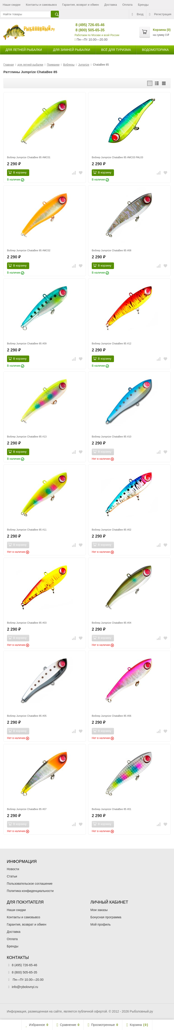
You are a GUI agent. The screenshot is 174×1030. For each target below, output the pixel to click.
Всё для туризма (116, 50)
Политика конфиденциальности (30, 891)
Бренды (143, 4)
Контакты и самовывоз (41, 4)
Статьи (12, 876)
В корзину (17, 172)
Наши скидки (11, 4)
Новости (13, 869)
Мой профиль (100, 924)
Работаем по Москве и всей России (97, 35)
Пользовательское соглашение (30, 883)
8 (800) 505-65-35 (86, 30)
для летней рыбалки (23, 50)
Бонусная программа (105, 917)
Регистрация (160, 14)
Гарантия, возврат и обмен (80, 4)
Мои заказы (99, 910)
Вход (137, 14)
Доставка (110, 4)
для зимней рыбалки (71, 50)
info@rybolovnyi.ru (25, 987)
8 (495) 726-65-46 (86, 25)
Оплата (127, 4)
